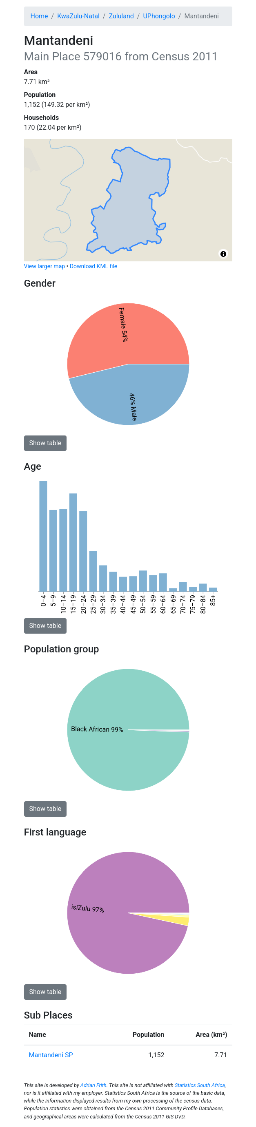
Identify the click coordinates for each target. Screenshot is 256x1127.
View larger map (44, 266)
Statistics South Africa (200, 1085)
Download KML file (93, 266)
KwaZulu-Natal (78, 16)
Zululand (121, 16)
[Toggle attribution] (223, 254)
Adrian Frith (93, 1085)
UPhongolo (159, 16)
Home (39, 16)
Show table (45, 443)
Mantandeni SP (51, 1055)
